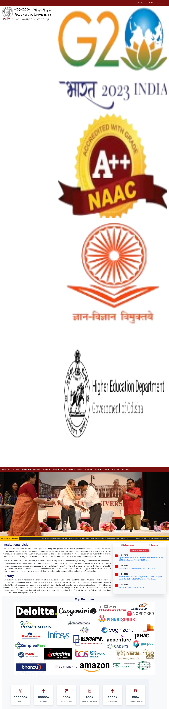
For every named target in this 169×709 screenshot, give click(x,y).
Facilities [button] (55, 469)
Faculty (137, 3)
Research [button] (70, 469)
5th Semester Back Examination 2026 (131, 587)
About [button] (10, 469)
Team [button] (17, 469)
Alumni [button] (105, 469)
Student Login (162, 3)
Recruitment (115, 469)
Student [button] (46, 469)
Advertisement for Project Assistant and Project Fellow (137, 568)
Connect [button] (97, 469)
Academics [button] (26, 469)
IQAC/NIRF (124, 469)
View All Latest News (139, 551)
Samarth (144, 3)
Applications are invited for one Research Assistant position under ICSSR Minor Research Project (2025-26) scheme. (111, 538)
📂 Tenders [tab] (153, 545)
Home (4, 469)
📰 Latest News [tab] (127, 545)
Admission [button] (36, 469)
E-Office (152, 3)
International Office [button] (84, 469)
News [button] (63, 469)
